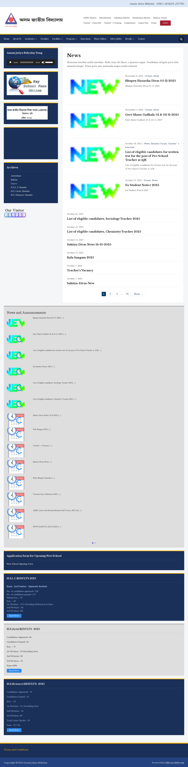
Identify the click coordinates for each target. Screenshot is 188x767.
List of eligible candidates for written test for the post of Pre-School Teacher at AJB (152, 156)
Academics (30, 39)
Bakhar (14, 180)
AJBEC (165, 23)
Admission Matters (122, 18)
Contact (141, 39)
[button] (92, 543)
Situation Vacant (160, 18)
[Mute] (43, 62)
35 (127, 294)
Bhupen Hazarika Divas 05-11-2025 (150, 80)
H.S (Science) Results (21, 195)
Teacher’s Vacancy (80, 270)
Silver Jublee (116, 39)
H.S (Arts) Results (20, 191)
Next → (138, 294)
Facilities (56, 39)
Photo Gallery (100, 39)
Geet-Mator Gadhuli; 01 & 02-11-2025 (152, 114)
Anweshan (16, 176)
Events (149, 76)
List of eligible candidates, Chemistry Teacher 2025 (104, 231)
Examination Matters (141, 18)
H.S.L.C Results (18, 187)
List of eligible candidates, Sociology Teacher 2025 (103, 218)
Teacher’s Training (112, 23)
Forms (153, 23)
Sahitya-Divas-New (80, 283)
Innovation (85, 39)
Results (128, 39)
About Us (17, 39)
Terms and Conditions (16, 750)
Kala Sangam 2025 (80, 257)
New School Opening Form (20, 564)
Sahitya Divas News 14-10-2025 (89, 244)
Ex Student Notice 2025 (142, 185)
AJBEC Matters (89, 18)
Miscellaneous (105, 18)
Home (6, 39)
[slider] (26, 62)
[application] (31, 62)
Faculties (45, 39)
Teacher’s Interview (92, 23)
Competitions (129, 23)
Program (70, 39)
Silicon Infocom (174, 762)
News (156, 76)
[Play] (10, 62)
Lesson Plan (143, 23)
